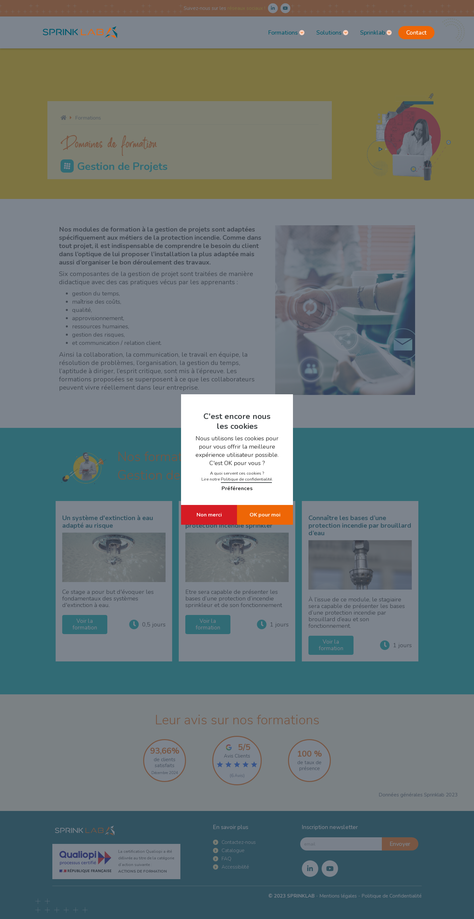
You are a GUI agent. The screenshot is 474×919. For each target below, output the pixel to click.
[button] (285, 32)
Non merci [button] (209, 514)
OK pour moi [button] (265, 514)
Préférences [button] (237, 488)
